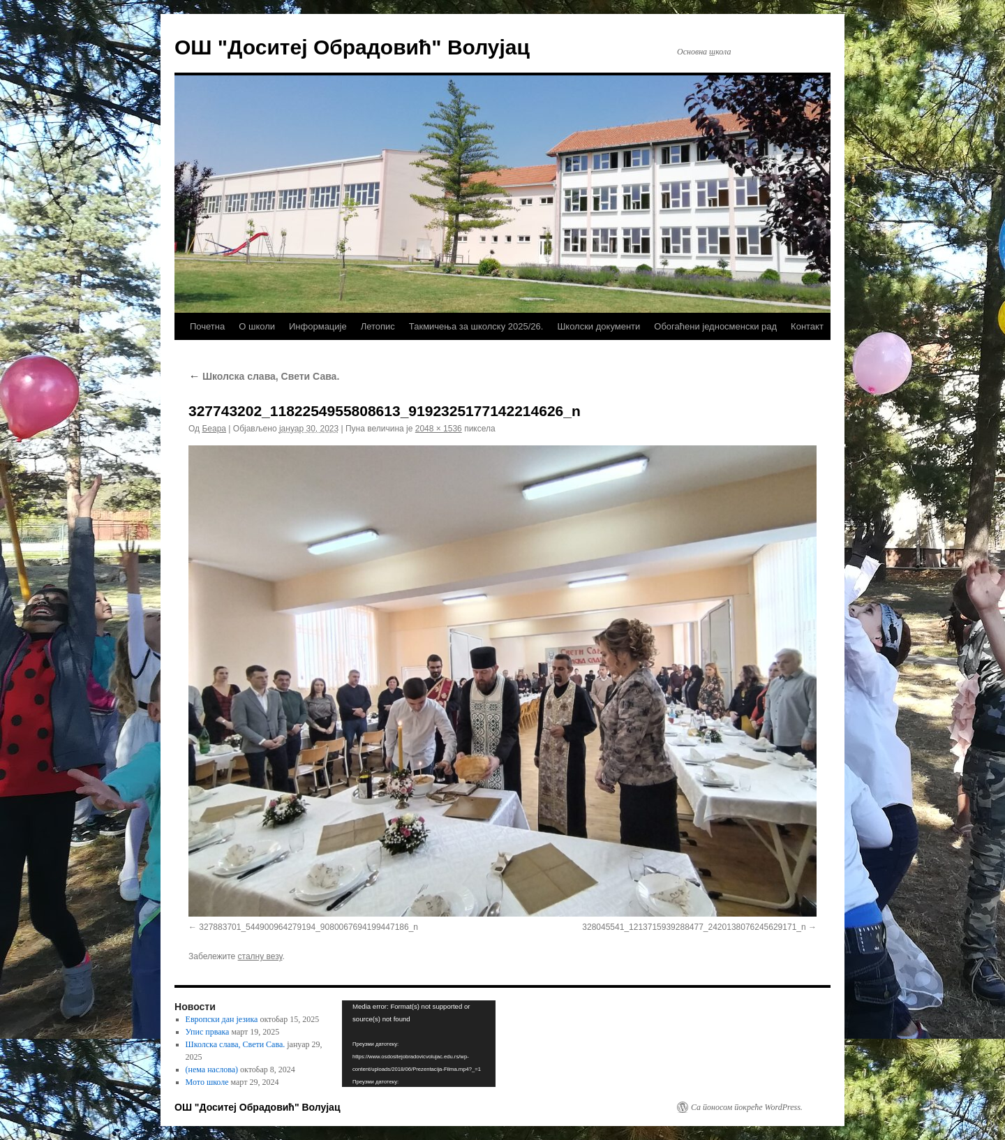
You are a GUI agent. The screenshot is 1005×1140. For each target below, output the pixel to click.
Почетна (207, 326)
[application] (419, 1043)
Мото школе (207, 1082)
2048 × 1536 (438, 429)
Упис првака (208, 1032)
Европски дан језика (222, 1019)
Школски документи (598, 326)
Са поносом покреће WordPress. (747, 1107)
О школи (257, 326)
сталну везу (260, 956)
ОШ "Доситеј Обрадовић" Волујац (352, 47)
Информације (318, 326)
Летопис (378, 326)
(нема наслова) (212, 1069)
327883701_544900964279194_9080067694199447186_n (308, 927)
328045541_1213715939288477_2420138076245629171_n (693, 927)
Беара (214, 429)
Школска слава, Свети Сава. (263, 376)
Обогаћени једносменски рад (715, 326)
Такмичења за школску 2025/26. (476, 326)
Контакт (807, 326)
